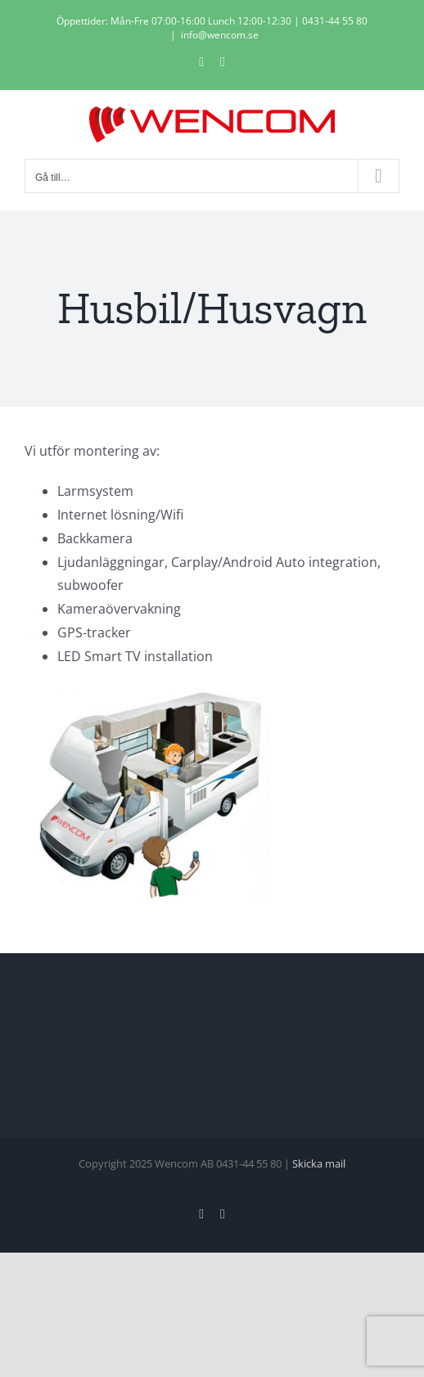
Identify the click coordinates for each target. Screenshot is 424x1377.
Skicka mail (318, 1163)
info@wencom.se (220, 35)
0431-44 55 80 (335, 21)
